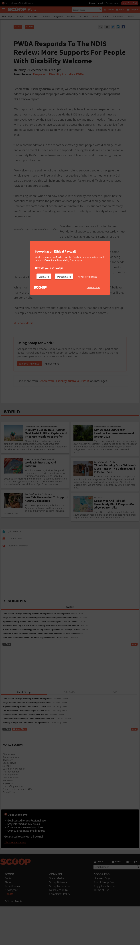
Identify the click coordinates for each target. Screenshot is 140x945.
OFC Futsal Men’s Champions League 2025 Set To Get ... (27, 749)
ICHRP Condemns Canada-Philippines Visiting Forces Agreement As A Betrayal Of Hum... (42, 668)
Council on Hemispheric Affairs (18, 827)
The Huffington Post (12, 824)
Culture (105, 16)
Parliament (33, 16)
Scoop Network (58, 920)
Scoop (18, 26)
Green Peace (8, 830)
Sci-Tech (84, 16)
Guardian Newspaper (13, 807)
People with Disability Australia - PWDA (58, 74)
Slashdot (6, 804)
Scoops (20, 16)
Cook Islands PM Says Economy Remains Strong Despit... (28, 737)
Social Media (56, 917)
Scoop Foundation (60, 924)
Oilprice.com (9, 792)
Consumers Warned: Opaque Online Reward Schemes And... (29, 757)
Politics (46, 16)
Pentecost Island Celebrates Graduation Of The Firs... (26, 753)
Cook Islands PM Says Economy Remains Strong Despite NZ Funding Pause (36, 652)
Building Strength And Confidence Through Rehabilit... (27, 761)
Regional (58, 16)
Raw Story (7, 798)
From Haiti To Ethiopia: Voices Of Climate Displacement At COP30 (32, 676)
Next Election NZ (58, 928)
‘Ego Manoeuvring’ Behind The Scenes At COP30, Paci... (27, 745)
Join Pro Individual (29, 402)
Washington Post (11, 813)
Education (118, 16)
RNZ (81, 652)
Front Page (7, 16)
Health (131, 16)
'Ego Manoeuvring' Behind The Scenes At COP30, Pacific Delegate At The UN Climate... (41, 660)
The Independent (11, 810)
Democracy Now (10, 795)
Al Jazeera (7, 821)
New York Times (10, 816)
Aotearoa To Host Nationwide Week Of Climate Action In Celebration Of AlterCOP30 (39, 672)
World (95, 16)
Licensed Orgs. (102, 917)
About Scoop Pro (104, 920)
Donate (9, 932)
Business (71, 16)
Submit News (12, 924)
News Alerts (19, 768)
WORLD (12, 450)
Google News (9, 801)
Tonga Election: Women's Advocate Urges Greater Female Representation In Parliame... (41, 656)
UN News (74, 676)
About (8, 920)
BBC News (7, 818)
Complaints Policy (59, 932)
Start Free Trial (129, 3)
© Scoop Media (13, 940)
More (134, 683)
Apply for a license (104, 924)
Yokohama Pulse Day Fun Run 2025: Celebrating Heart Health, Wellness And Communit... (42, 664)
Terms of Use (101, 928)
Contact (9, 917)
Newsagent (11, 928)
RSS (6, 683)
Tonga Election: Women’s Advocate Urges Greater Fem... (28, 741)
